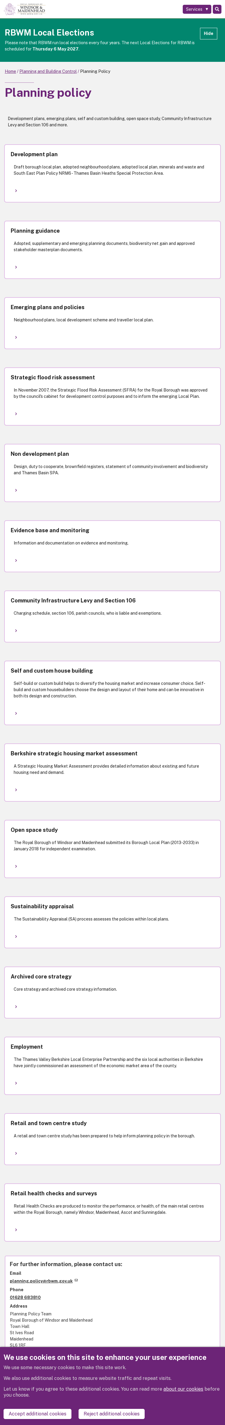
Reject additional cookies (112, 1414)
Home (10, 71)
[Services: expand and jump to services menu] (197, 9)
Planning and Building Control (48, 71)
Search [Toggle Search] (217, 9)
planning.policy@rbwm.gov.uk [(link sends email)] (44, 1281)
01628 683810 (25, 1297)
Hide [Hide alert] (208, 33)
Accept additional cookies (37, 1414)
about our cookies (183, 1389)
